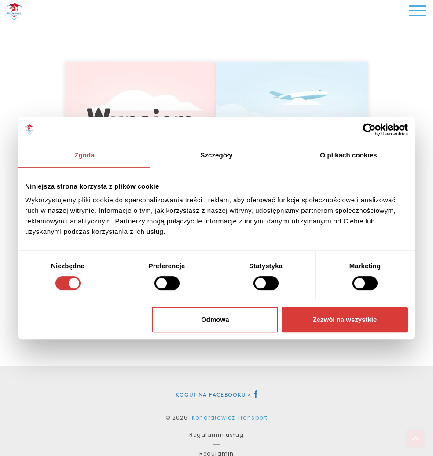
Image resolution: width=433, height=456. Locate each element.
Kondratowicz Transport (230, 417)
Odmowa (215, 319)
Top (415, 438)
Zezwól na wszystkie (345, 319)
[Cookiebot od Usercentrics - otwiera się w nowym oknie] (369, 129)
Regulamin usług (216, 434)
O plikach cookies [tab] (348, 155)
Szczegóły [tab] (216, 155)
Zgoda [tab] (84, 155)
